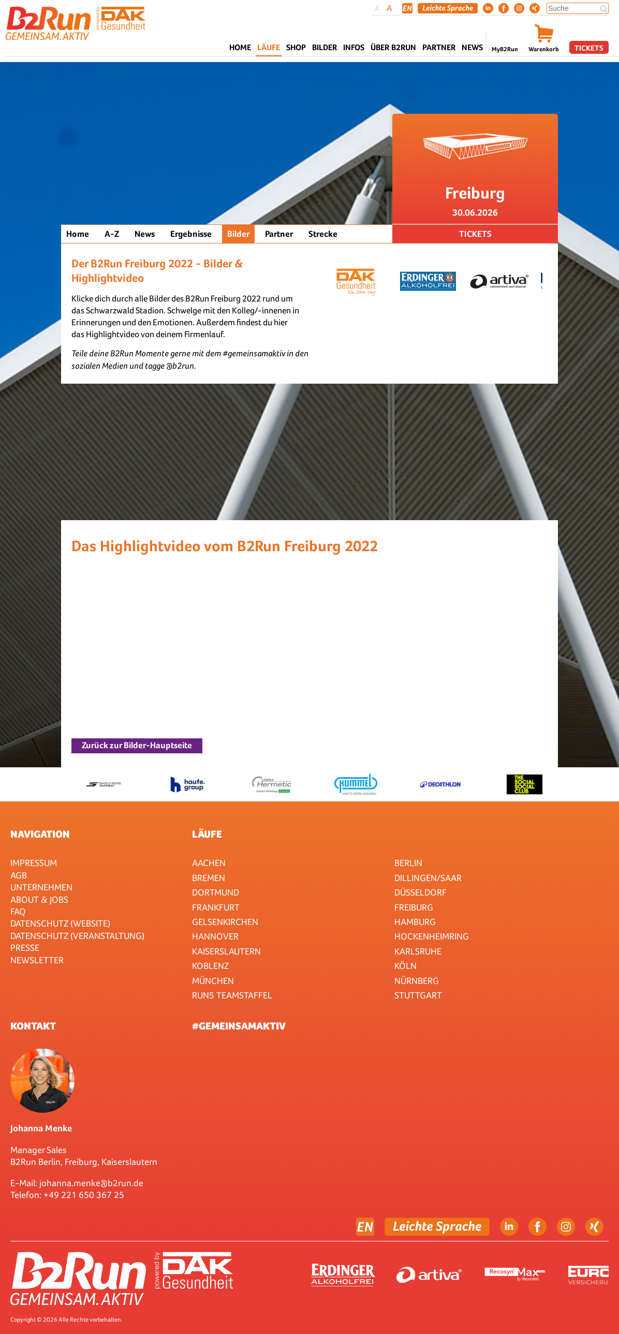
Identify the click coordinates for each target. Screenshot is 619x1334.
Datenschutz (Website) (60, 923)
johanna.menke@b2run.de (91, 1182)
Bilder (324, 47)
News (472, 47)
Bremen (208, 877)
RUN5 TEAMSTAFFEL (232, 995)
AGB (18, 875)
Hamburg (415, 921)
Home (240, 47)
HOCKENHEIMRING (431, 936)
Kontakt (33, 1026)
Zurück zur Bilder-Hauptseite (137, 745)
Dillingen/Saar (428, 877)
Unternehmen (41, 887)
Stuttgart (418, 995)
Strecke (322, 234)
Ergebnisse (191, 234)
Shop (296, 47)
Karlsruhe (417, 951)
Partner (279, 234)
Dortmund (215, 892)
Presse (24, 947)
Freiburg (413, 907)
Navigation (40, 834)
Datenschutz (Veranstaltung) (77, 935)
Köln (405, 965)
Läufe (207, 834)
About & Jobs (39, 899)
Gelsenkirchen (225, 921)
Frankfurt (216, 907)
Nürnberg (416, 980)
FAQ (18, 911)
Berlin (408, 862)
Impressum (33, 862)
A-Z (112, 234)
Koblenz (210, 965)
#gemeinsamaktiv (239, 1026)
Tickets (588, 47)
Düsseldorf (420, 892)
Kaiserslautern (226, 951)
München (213, 980)
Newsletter (37, 959)
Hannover (215, 936)
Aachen (209, 862)
